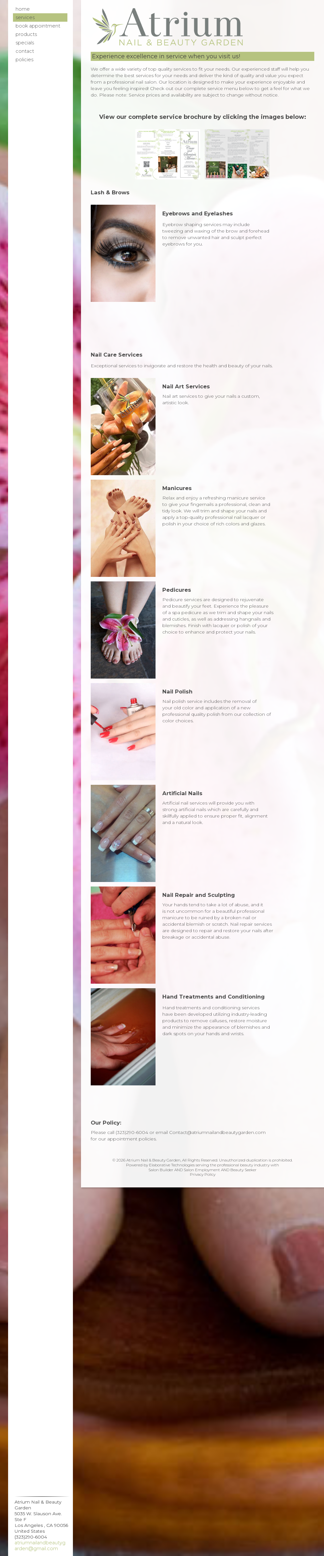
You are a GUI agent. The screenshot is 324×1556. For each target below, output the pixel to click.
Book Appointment (38, 26)
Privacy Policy (202, 1174)
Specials (25, 43)
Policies (24, 60)
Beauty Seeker (243, 1169)
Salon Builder (160, 1169)
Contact (25, 51)
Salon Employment (202, 1169)
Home (23, 9)
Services (25, 17)
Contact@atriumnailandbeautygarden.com (217, 1132)
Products (26, 34)
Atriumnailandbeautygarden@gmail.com (40, 1545)
